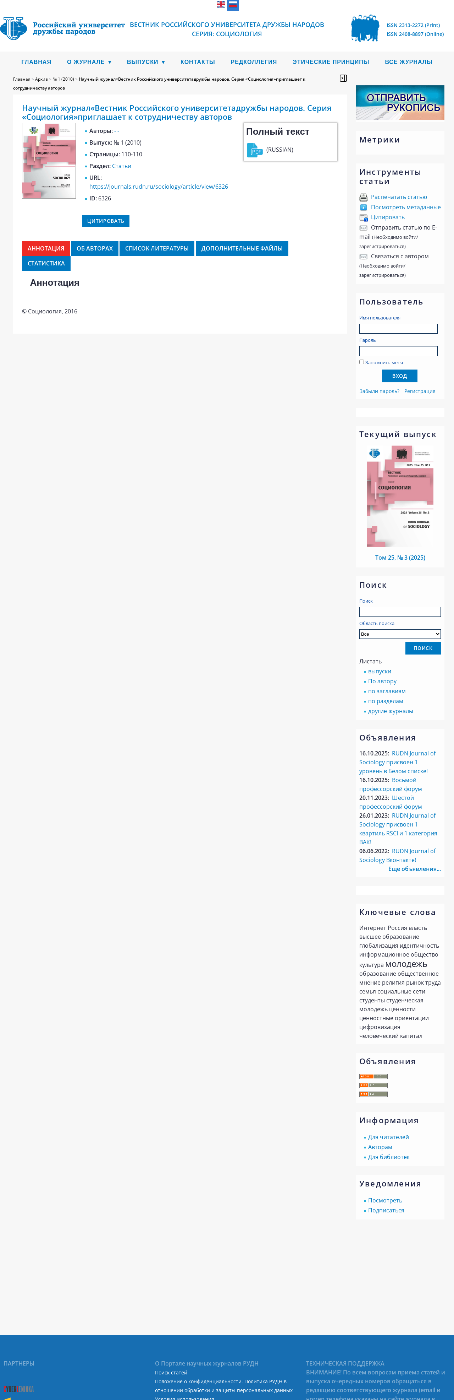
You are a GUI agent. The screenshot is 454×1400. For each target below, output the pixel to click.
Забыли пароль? (379, 391)
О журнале (86, 62)
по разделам (385, 701)
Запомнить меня (384, 362)
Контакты (198, 62)
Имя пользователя (379, 317)
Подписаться (386, 1210)
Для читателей (388, 1137)
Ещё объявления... (414, 869)
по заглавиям (387, 691)
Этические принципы (331, 62)
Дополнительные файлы (242, 248)
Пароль (367, 340)
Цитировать (388, 217)
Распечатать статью (399, 197)
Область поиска (400, 629)
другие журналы (390, 711)
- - (116, 131)
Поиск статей (171, 1372)
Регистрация (420, 391)
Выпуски (143, 62)
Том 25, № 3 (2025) (400, 557)
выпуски (379, 671)
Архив (41, 79)
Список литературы (157, 248)
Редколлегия (254, 62)
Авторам (380, 1147)
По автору (382, 681)
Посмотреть (385, 1200)
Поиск (366, 601)
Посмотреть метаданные (406, 207)
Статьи (121, 166)
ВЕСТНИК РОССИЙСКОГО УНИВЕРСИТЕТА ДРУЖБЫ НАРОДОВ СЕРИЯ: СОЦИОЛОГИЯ (227, 29)
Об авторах (95, 248)
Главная (36, 62)
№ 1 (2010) (63, 79)
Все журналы (408, 62)
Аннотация (46, 248)
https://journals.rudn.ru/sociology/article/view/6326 (158, 186)
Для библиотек (389, 1157)
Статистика (46, 263)
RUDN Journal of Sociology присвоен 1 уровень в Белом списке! (397, 762)
